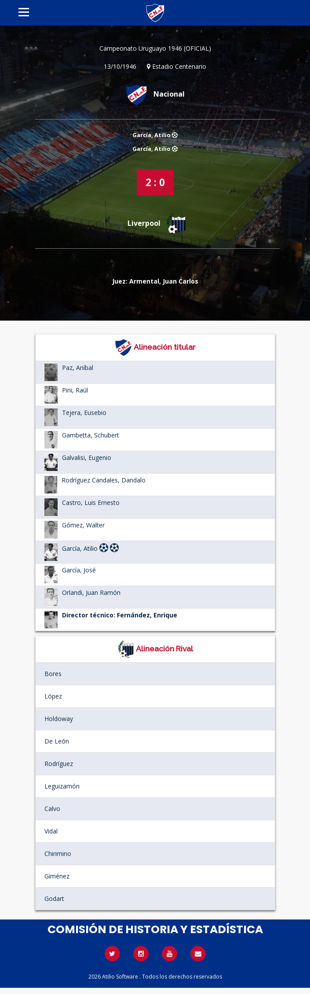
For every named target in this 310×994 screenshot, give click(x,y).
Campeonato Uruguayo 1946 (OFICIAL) (155, 48)
